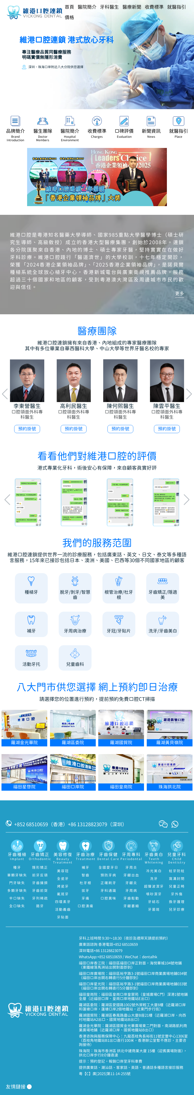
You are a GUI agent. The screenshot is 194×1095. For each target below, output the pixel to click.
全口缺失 (17, 906)
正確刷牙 (108, 883)
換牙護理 (177, 902)
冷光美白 (154, 871)
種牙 (17, 868)
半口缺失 (17, 899)
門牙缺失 (17, 883)
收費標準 (154, 7)
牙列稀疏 (40, 899)
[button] (87, 202)
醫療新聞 (131, 7)
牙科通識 (108, 891)
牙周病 (131, 891)
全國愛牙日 (108, 868)
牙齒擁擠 (40, 883)
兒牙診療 (177, 910)
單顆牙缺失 (17, 875)
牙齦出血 (131, 875)
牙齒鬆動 (131, 899)
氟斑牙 (63, 894)
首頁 (69, 7)
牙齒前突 (40, 891)
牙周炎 (131, 868)
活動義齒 (63, 910)
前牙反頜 (40, 875)
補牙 (86, 868)
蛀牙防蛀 (177, 871)
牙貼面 (63, 917)
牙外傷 (177, 894)
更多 (179, 293)
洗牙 (154, 879)
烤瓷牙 (63, 887)
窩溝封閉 (177, 879)
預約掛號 (27, 429)
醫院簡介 (87, 7)
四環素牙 (63, 902)
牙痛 (86, 899)
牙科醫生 (109, 7)
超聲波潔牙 (154, 887)
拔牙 (86, 891)
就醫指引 (176, 7)
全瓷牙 (63, 879)
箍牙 (40, 906)
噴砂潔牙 (154, 894)
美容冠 (63, 871)
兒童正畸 (177, 887)
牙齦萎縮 (131, 906)
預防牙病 (108, 875)
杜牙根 (86, 883)
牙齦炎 (131, 883)
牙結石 (154, 902)
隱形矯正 (40, 868)
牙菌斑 (154, 910)
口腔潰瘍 (86, 906)
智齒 (86, 875)
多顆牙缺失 (17, 891)
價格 (69, 17)
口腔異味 (108, 899)
